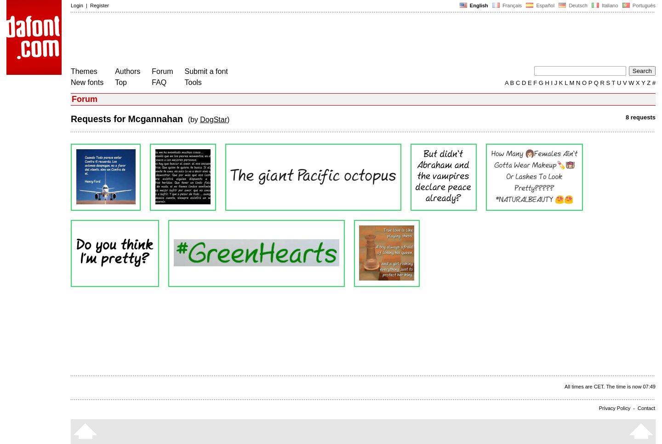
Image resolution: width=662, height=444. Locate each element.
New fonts (87, 82)
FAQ (159, 82)
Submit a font (206, 71)
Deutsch (573, 5)
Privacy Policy (614, 408)
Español (540, 5)
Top (121, 82)
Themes (84, 71)
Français (507, 5)
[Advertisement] (238, 40)
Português (638, 5)
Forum (162, 71)
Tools (193, 82)
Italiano (605, 5)
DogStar (213, 120)
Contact (646, 408)
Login (77, 5)
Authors (127, 71)
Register (99, 5)
